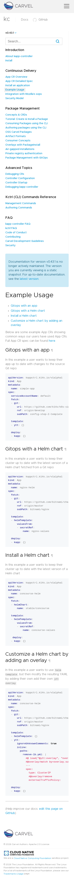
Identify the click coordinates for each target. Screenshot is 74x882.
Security (10, 245)
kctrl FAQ (11, 228)
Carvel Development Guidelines (24, 241)
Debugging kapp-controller (21, 187)
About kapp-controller (19, 56)
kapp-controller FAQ (17, 224)
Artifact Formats (15, 136)
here (52, 340)
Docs (24, 19)
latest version (29, 278)
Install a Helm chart (24, 315)
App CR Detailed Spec (19, 81)
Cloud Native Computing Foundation (32, 858)
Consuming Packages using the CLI (26, 123)
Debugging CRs (14, 174)
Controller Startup (16, 182)
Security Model (14, 98)
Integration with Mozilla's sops (23, 94)
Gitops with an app (24, 305)
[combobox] (33, 41)
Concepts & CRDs (16, 115)
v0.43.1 (9, 33)
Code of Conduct (16, 232)
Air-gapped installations (19, 149)
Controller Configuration (20, 178)
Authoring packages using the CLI (25, 127)
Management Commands (20, 203)
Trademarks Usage (14, 873)
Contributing (13, 237)
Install (8, 60)
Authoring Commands (18, 207)
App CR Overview (16, 77)
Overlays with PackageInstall (22, 145)
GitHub (40, 19)
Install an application (17, 85)
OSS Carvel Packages (18, 132)
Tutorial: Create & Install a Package (26, 119)
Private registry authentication (23, 153)
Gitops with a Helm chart (28, 310)
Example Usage (14, 90)
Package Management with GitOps (26, 158)
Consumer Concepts (17, 140)
